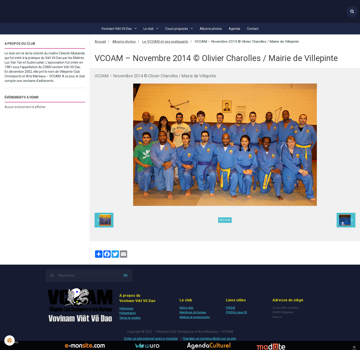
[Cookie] (10, 340)
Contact (253, 29)
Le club (148, 29)
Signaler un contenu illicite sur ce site (209, 338)
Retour (224, 220)
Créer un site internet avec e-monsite (151, 338)
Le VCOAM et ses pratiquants (165, 41)
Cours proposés (177, 29)
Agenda (234, 29)
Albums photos (211, 29)
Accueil (100, 41)
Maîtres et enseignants (195, 317)
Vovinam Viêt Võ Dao (116, 29)
